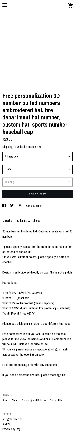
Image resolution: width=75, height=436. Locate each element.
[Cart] (70, 6)
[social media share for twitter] (12, 206)
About (15, 400)
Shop (5, 400)
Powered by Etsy (11, 429)
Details (7, 220)
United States (25, 146)
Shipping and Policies (34, 400)
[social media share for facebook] (4, 206)
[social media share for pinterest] (20, 206)
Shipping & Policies (28, 220)
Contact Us (56, 400)
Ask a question (34, 206)
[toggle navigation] (4, 5)
